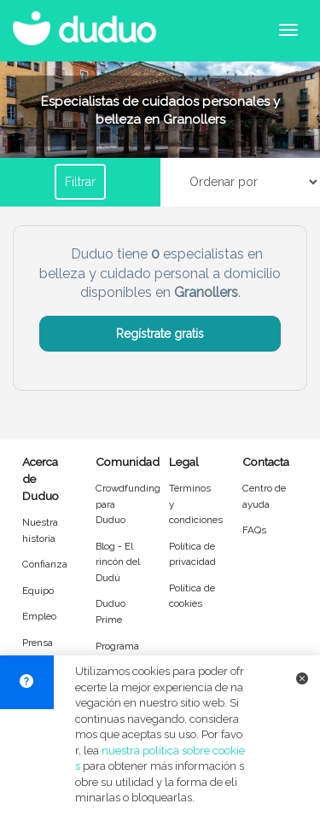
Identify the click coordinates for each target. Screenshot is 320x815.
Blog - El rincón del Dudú (118, 562)
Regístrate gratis (160, 334)
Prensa (37, 643)
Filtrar (80, 182)
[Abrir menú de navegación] (288, 29)
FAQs (254, 530)
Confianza (44, 564)
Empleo (39, 616)
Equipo (38, 591)
